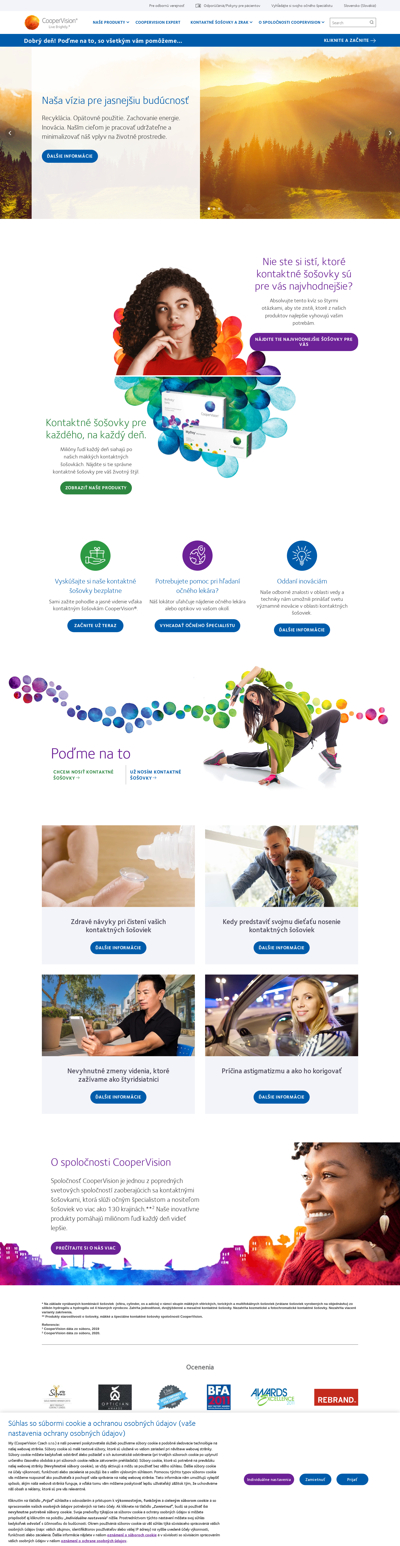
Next (390, 133)
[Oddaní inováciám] (302, 589)
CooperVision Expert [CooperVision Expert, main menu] (157, 22)
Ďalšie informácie (70, 155)
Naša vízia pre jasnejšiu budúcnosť (115, 99)
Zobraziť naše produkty (96, 487)
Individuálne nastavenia (269, 1481)
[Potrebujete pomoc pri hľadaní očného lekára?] (197, 587)
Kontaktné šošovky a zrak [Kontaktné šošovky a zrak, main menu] (219, 22)
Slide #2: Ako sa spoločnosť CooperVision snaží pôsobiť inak (214, 208)
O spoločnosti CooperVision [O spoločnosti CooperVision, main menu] (289, 22)
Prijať (352, 1481)
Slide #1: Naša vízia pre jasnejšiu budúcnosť (209, 208)
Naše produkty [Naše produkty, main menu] (109, 22)
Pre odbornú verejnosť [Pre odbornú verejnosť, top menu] (166, 5)
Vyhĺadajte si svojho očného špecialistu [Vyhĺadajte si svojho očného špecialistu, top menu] (302, 5)
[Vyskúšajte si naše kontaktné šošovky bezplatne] (95, 587)
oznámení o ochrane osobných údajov (93, 1542)
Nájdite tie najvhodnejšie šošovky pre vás (304, 341)
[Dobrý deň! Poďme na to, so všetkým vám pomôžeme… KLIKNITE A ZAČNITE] (200, 40)
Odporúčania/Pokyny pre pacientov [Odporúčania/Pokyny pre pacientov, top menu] (232, 5)
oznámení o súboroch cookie (132, 1536)
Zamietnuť (315, 1481)
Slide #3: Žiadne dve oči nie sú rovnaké (219, 208)
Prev (10, 133)
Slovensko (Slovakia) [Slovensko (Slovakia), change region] (360, 5)
